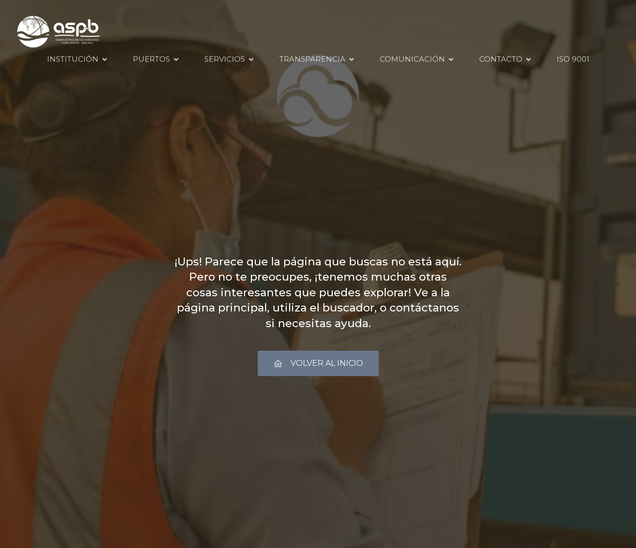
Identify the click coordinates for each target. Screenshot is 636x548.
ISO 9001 (573, 59)
